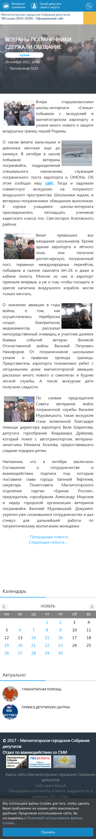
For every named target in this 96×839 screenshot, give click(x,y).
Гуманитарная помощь (41, 689)
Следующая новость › (48, 542)
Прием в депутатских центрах (46, 707)
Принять (48, 832)
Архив (24, 55)
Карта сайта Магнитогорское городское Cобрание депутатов (50, 777)
